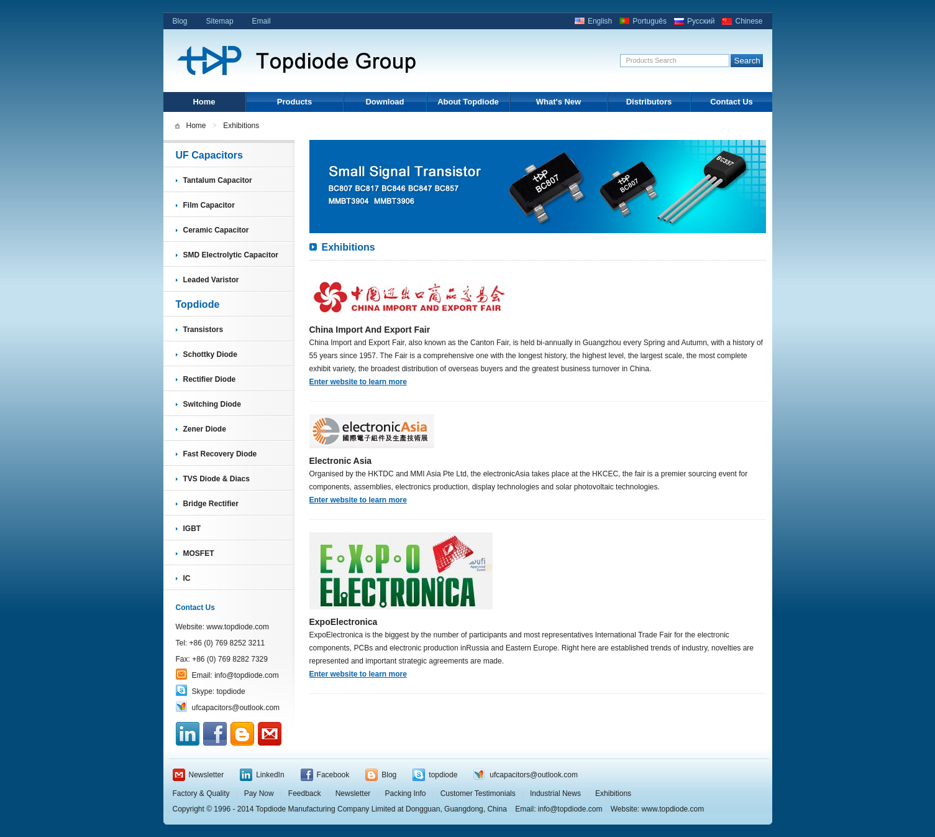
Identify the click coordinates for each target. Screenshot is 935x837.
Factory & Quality (201, 793)
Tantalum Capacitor (217, 180)
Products (294, 101)
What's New (558, 101)
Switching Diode (212, 404)
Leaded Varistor (211, 279)
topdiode (231, 691)
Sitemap (220, 21)
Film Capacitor (209, 205)
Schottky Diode (210, 354)
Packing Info (405, 793)
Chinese (748, 21)
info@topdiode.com (246, 675)
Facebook (333, 774)
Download (384, 101)
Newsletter (206, 774)
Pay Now (259, 793)
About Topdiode (468, 101)
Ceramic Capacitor (216, 230)
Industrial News (555, 793)
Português (649, 21)
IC (187, 578)
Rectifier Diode (209, 379)
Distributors (649, 101)
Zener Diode (204, 429)
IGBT (192, 528)
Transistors (203, 329)
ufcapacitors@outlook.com (236, 707)
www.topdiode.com (237, 626)
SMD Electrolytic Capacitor (230, 255)
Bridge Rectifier (211, 503)
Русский (701, 21)
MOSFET (198, 553)
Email (261, 21)
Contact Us (731, 101)
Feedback (304, 793)
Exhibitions (613, 793)
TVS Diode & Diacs (216, 478)
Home (204, 101)
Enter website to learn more (358, 381)
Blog (180, 21)
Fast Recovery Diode (220, 454)
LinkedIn (270, 774)
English (600, 21)
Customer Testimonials (478, 793)
